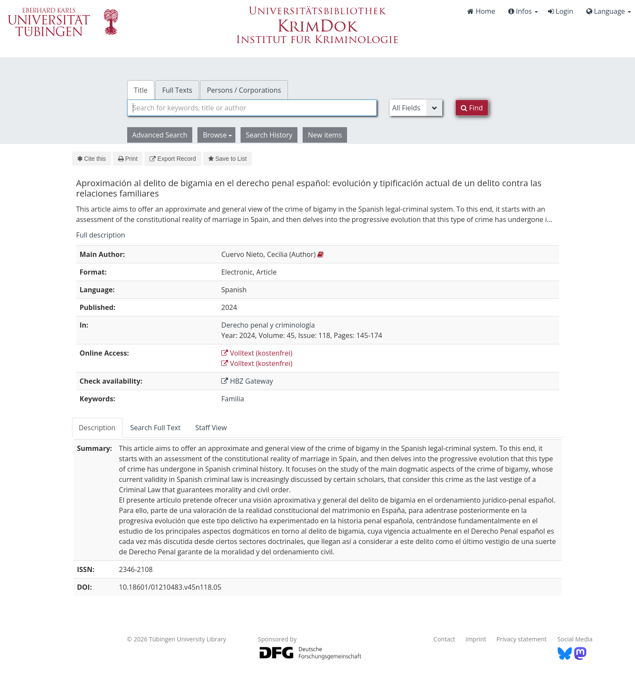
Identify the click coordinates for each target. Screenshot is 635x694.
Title (141, 90)
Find (472, 108)
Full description (100, 235)
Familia (232, 398)
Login (560, 11)
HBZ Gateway (247, 381)
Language (608, 11)
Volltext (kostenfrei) (256, 353)
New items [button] (325, 135)
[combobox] (252, 108)
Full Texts (177, 90)
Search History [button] (269, 135)
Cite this (91, 158)
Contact (444, 639)
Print (128, 158)
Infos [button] (523, 11)
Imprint (476, 639)
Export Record (173, 158)
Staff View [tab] (211, 427)
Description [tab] (97, 427)
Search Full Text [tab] (155, 427)
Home (481, 11)
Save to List (227, 158)
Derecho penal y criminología (268, 325)
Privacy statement (521, 639)
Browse (217, 135)
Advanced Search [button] (160, 135)
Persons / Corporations (244, 90)
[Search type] (416, 108)
